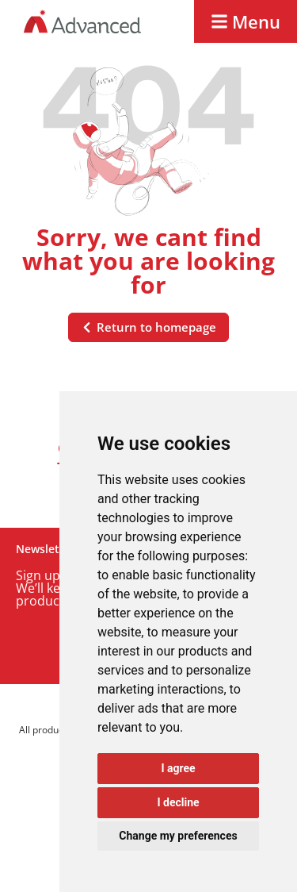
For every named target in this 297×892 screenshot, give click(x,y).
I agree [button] (178, 768)
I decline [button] (178, 802)
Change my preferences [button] (178, 835)
